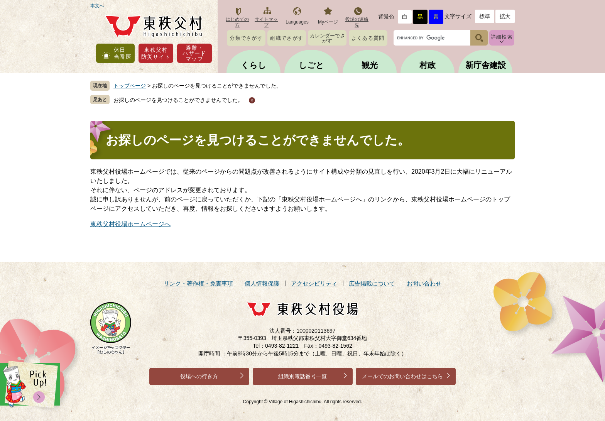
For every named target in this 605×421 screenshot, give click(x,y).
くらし (253, 65)
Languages (297, 22)
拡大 (505, 16)
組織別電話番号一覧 (302, 376)
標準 (484, 16)
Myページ (328, 22)
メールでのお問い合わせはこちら (402, 376)
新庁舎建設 (485, 65)
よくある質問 (368, 38)
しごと (311, 65)
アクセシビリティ (314, 283)
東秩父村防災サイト (156, 53)
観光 (370, 65)
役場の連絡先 (356, 22)
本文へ (97, 5)
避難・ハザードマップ (194, 53)
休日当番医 (123, 53)
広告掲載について (372, 283)
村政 (427, 65)
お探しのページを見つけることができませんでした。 (178, 100)
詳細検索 (502, 37)
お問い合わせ (424, 283)
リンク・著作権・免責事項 (198, 283)
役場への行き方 (199, 376)
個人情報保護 (262, 283)
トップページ (129, 86)
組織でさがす (286, 38)
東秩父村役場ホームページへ (130, 224)
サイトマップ (266, 22)
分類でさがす (246, 38)
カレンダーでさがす (327, 38)
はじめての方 (237, 22)
